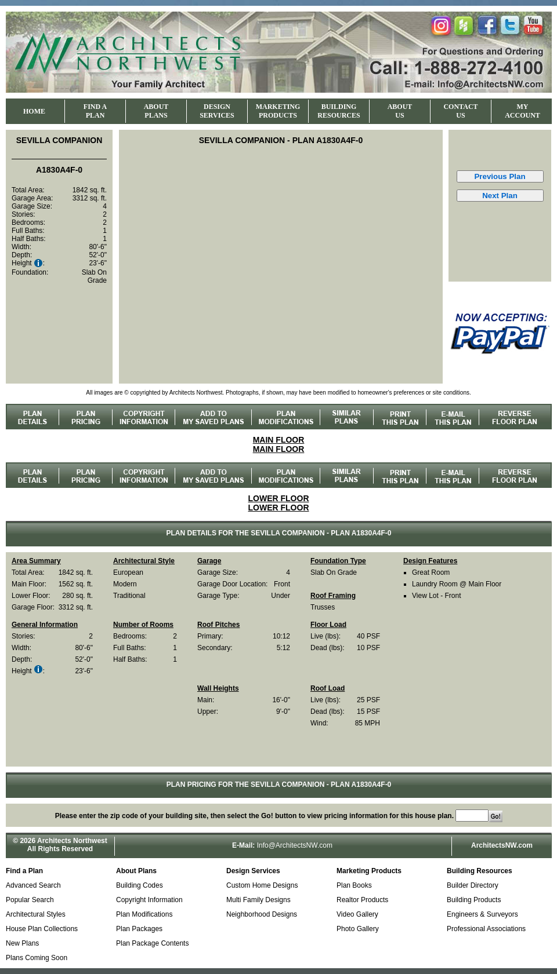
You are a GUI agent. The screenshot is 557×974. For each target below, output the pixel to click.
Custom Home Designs (262, 885)
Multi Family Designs (258, 900)
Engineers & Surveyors (482, 914)
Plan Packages (139, 929)
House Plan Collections (42, 929)
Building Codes (139, 885)
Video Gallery (357, 914)
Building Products (474, 900)
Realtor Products (362, 900)
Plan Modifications (144, 914)
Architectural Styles (36, 914)
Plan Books (354, 885)
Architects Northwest (72, 841)
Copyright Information (149, 900)
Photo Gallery (358, 929)
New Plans (22, 943)
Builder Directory (472, 885)
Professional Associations (486, 929)
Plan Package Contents (152, 943)
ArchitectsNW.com (502, 845)
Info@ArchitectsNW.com (294, 845)
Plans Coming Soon (36, 958)
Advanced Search (33, 885)
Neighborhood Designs (261, 914)
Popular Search (30, 900)
